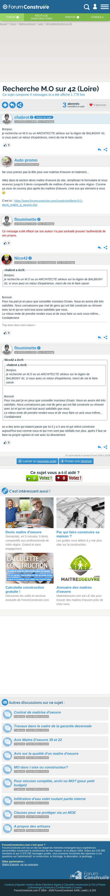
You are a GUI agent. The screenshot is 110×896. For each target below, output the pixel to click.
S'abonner (97, 105)
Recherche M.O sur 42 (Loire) (50, 88)
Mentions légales (52, 884)
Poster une (76, 461)
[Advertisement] (55, 655)
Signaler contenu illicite (28, 884)
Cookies (77, 887)
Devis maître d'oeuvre (24, 532)
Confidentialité (63, 887)
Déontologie (35, 887)
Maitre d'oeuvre (10, 864)
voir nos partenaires (29, 864)
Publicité (49, 887)
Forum (10, 17)
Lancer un (37, 461)
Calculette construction (76, 884)
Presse (102, 884)
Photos (70, 17)
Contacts (9, 884)
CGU (93, 884)
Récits (41, 17)
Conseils (97, 17)
